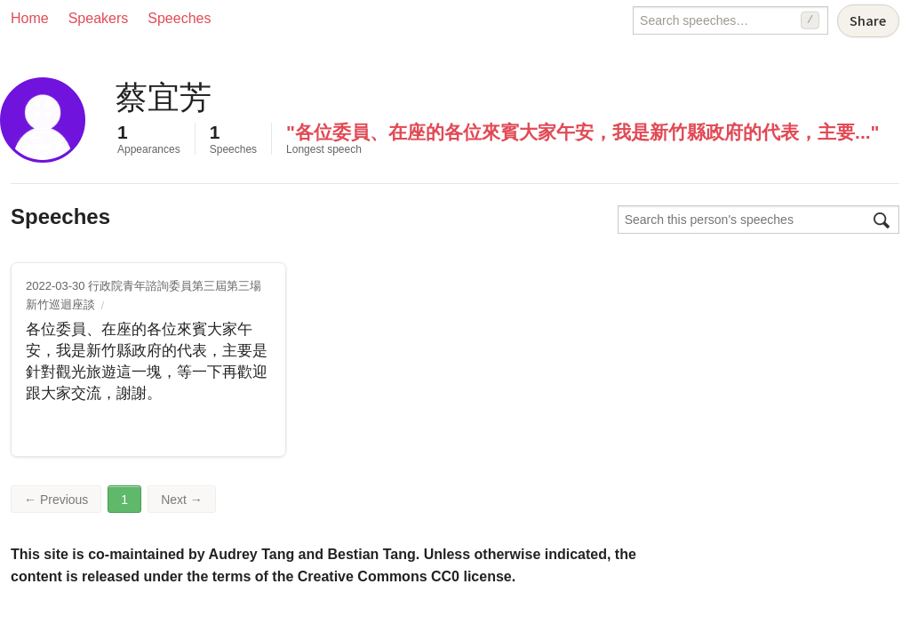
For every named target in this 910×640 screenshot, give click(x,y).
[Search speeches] (730, 20)
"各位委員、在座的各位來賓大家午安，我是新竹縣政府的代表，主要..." (582, 132)
